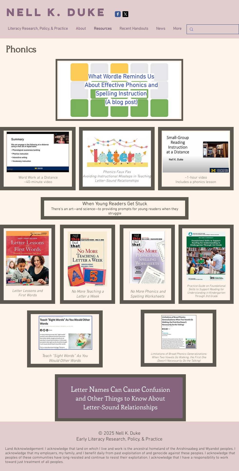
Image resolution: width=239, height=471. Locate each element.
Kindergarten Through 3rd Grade (210, 294)
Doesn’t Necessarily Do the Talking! (178, 361)
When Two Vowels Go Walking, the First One (179, 357)
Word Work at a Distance (38, 177)
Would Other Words (65, 360)
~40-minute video (38, 182)
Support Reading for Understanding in (205, 291)
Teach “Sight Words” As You (65, 356)
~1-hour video (196, 177)
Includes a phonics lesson (196, 182)
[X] (125, 14)
